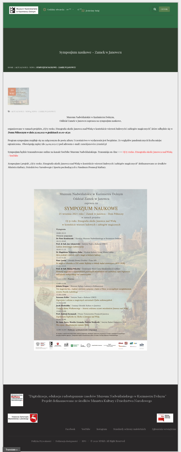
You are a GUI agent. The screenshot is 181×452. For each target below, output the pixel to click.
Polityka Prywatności (42, 441)
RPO (87, 441)
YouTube (87, 429)
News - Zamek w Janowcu (44, 111)
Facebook (71, 429)
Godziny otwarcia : (58, 9)
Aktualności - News (25, 67)
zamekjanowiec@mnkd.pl (94, 144)
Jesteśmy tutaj (93, 10)
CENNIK (164, 9)
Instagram (103, 429)
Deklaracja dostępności (69, 441)
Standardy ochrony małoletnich (133, 429)
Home (10, 67)
